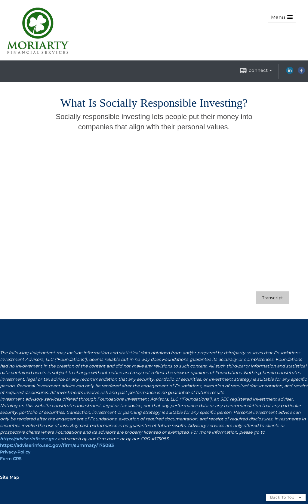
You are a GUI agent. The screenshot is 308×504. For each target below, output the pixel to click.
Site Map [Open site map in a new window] (9, 477)
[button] (282, 17)
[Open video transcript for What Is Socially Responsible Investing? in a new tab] (272, 297)
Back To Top (285, 497)
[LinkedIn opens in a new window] (289, 72)
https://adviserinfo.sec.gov (28, 438)
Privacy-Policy (15, 452)
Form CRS (11, 458)
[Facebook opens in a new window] (301, 72)
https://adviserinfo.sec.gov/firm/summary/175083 (57, 445)
